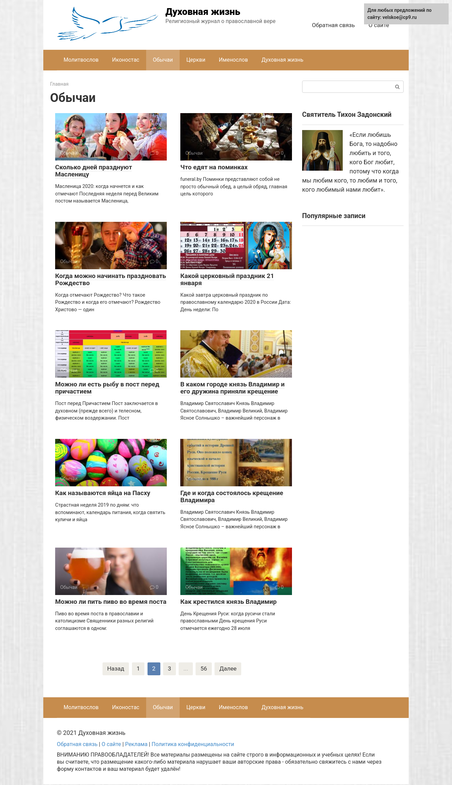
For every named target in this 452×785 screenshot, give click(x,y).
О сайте (378, 25)
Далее (229, 669)
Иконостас (125, 60)
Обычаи (163, 60)
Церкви (195, 60)
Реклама (136, 744)
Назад (115, 669)
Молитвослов (81, 60)
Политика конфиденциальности (193, 744)
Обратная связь (333, 25)
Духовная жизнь (202, 11)
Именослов (233, 60)
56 (204, 669)
